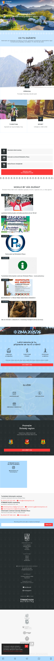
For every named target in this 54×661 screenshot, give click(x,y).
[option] (27, 15)
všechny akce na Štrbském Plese (27, 172)
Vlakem (27, 556)
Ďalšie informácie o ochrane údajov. (13, 651)
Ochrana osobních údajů (27, 576)
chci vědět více (27, 364)
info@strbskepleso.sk (25, 501)
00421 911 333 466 (8, 501)
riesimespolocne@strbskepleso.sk (14, 509)
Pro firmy (27, 549)
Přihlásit (49, 524)
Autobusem (27, 560)
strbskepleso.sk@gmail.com (12, 507)
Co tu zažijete (27, 545)
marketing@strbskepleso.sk (36, 507)
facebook (27, 587)
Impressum (27, 577)
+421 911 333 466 (27, 568)
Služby (27, 548)
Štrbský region (27, 546)
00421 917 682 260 (8, 515)
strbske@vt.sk (23, 515)
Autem (27, 557)
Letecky (27, 559)
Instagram (27, 590)
